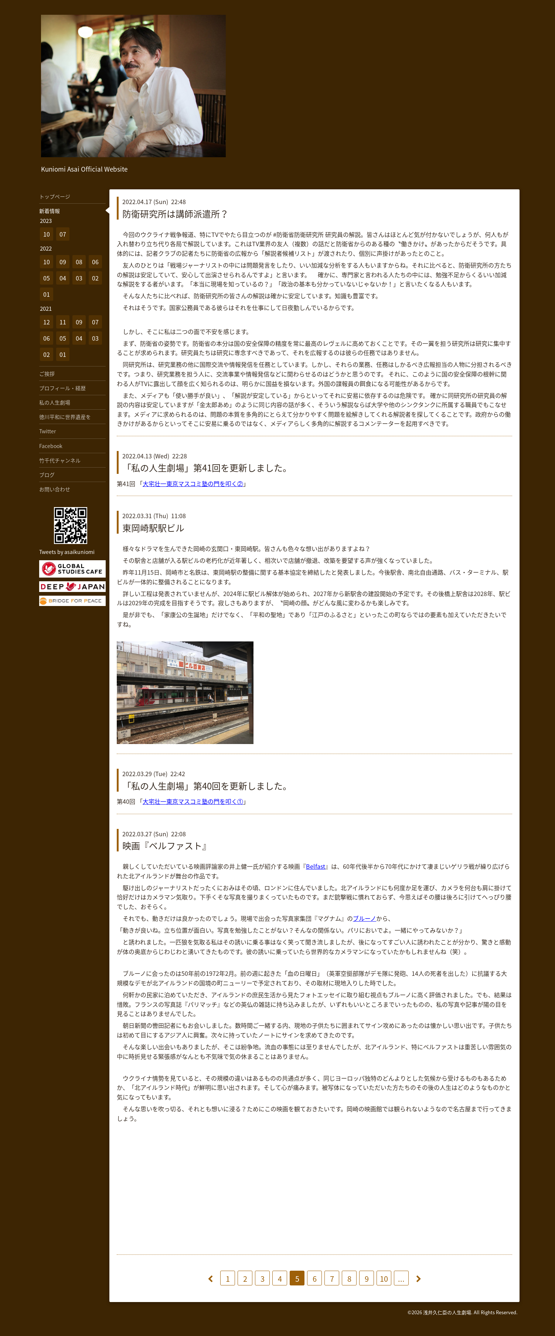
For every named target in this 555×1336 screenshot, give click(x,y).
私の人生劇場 (54, 402)
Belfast (315, 866)
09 (62, 261)
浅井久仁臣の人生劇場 (447, 1312)
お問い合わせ (54, 489)
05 (46, 277)
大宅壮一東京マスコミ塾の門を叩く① (193, 801)
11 (62, 321)
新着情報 (49, 210)
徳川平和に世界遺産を (65, 416)
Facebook (50, 446)
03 (79, 277)
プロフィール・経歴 (62, 388)
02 (95, 277)
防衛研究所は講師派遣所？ (175, 213)
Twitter (47, 431)
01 (46, 294)
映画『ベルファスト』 (166, 845)
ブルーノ (364, 918)
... (401, 1278)
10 (384, 1278)
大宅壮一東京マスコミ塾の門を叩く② (193, 483)
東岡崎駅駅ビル (153, 527)
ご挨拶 (47, 373)
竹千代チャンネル (60, 460)
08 (79, 261)
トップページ (54, 196)
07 (62, 234)
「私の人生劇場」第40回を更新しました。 (207, 785)
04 (62, 277)
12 (46, 321)
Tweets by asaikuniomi (67, 551)
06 (95, 261)
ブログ (47, 474)
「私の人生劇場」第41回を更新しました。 (207, 467)
